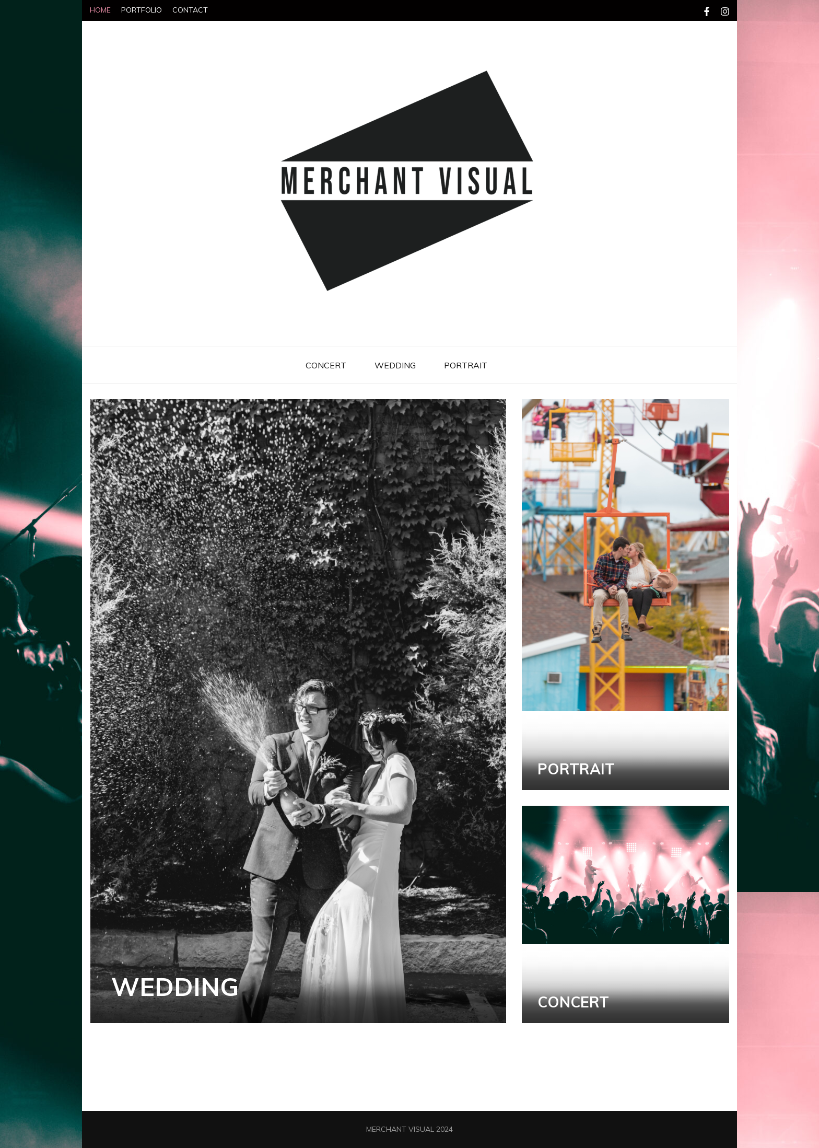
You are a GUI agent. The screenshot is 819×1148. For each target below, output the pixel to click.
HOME (100, 10)
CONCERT (326, 365)
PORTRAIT (465, 365)
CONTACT (190, 10)
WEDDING (395, 365)
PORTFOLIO (141, 10)
